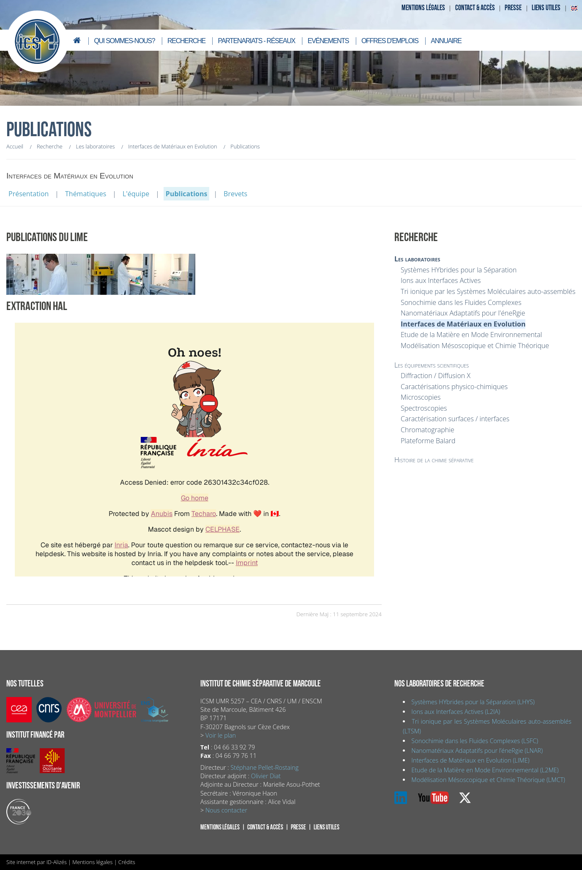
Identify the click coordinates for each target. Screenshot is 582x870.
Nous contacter (226, 810)
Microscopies (420, 397)
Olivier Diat (266, 776)
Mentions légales (423, 7)
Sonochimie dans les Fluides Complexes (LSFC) (474, 741)
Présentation (28, 193)
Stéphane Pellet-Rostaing (264, 767)
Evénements (328, 40)
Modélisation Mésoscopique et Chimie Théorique (475, 345)
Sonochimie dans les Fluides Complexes (461, 302)
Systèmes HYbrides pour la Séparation (458, 269)
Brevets (235, 193)
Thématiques (85, 193)
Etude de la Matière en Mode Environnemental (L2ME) (484, 770)
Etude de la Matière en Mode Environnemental (471, 334)
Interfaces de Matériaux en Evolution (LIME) (470, 760)
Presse (513, 7)
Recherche (186, 40)
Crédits (126, 862)
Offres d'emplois (389, 40)
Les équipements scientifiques (431, 365)
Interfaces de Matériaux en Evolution (463, 324)
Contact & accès (475, 7)
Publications (187, 193)
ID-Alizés (56, 862)
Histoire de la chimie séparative (434, 459)
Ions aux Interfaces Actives (441, 280)
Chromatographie (427, 429)
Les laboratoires (417, 258)
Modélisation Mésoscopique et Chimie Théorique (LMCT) (488, 780)
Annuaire (446, 40)
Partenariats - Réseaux (256, 40)
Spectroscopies (424, 408)
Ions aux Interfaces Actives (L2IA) (455, 712)
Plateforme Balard (428, 440)
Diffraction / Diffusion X (435, 375)
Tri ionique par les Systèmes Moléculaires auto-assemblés (488, 291)
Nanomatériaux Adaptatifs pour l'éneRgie (463, 313)
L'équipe (136, 193)
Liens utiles (546, 7)
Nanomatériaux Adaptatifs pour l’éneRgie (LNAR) (477, 750)
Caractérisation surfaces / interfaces (455, 418)
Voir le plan (220, 735)
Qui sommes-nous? (124, 40)
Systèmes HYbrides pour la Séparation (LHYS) (473, 702)
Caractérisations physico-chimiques (454, 386)
